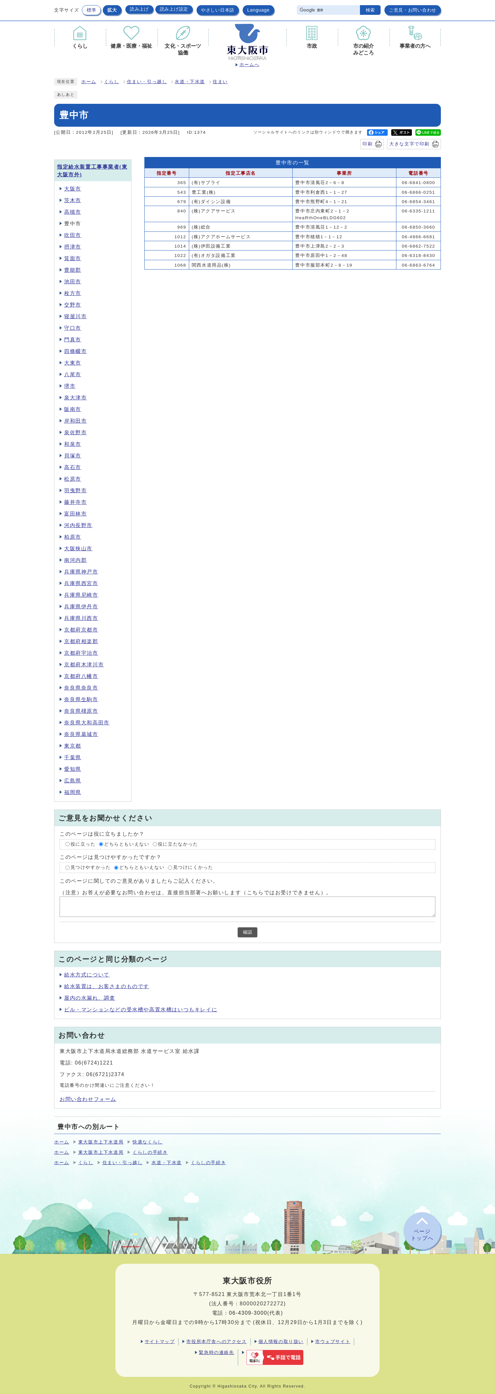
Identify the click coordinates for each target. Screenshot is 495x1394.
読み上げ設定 (174, 9)
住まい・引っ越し (147, 81)
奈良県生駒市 (81, 699)
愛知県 (72, 769)
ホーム (88, 81)
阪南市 (72, 409)
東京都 (72, 746)
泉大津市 (75, 397)
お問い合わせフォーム (88, 1099)
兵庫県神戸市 (81, 571)
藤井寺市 (75, 502)
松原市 (72, 479)
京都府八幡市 (81, 676)
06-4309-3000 (248, 1313)
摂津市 (72, 247)
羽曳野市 (75, 490)
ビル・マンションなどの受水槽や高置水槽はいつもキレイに (140, 1009)
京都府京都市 (81, 630)
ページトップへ (422, 1235)
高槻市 (72, 212)
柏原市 (72, 537)
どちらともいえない (126, 844)
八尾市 (72, 374)
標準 (91, 10)
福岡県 (72, 792)
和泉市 (72, 444)
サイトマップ (160, 1341)
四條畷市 (75, 351)
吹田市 (72, 235)
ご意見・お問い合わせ (412, 10)
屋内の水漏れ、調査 (89, 998)
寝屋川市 (75, 316)
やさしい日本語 (217, 10)
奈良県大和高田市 (87, 722)
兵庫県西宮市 (81, 583)
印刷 (368, 143)
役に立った (83, 844)
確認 (247, 932)
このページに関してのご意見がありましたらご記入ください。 (139, 881)
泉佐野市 (75, 432)
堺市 (69, 386)
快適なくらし (147, 1142)
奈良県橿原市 (81, 711)
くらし (111, 81)
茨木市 (72, 200)
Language (258, 10)
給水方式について (87, 974)
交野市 (72, 305)
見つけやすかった (91, 867)
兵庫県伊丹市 (81, 606)
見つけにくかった (193, 867)
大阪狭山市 (78, 548)
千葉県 (72, 757)
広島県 (72, 780)
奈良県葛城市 (81, 734)
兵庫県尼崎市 (81, 595)
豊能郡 (72, 270)
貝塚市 (72, 455)
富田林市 (75, 513)
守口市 (72, 328)
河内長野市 (78, 525)
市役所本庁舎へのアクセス (216, 1341)
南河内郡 (75, 560)
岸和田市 (75, 421)
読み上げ (139, 9)
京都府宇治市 (81, 653)
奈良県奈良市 (81, 688)
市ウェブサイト (332, 1341)
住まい (220, 81)
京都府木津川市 (84, 664)
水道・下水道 (190, 81)
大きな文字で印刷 (409, 143)
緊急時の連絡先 (216, 1352)
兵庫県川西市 (81, 618)
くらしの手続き (150, 1152)
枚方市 (72, 293)
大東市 (72, 363)
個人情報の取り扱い (281, 1341)
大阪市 (72, 188)
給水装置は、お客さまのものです (106, 986)
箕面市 (72, 258)
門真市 (72, 339)
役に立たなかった (178, 844)
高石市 (72, 467)
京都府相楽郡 (81, 641)
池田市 (72, 281)
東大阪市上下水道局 (100, 1142)
